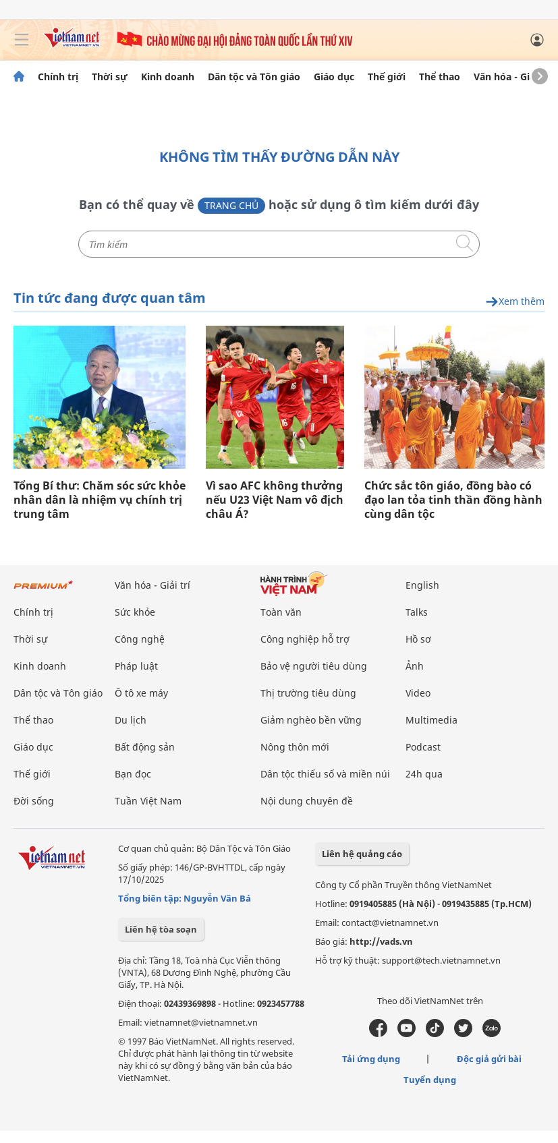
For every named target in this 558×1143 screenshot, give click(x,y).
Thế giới (387, 77)
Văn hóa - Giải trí (512, 77)
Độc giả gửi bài (489, 1059)
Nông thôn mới (294, 746)
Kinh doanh (167, 77)
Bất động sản (145, 746)
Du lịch (130, 719)
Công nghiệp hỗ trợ (305, 639)
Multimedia (431, 719)
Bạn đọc (133, 773)
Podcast (423, 746)
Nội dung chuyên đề (306, 800)
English (422, 585)
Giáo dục (334, 77)
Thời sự (110, 77)
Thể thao (439, 77)
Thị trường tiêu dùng (308, 692)
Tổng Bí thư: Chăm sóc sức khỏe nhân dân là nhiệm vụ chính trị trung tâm (99, 500)
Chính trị (58, 77)
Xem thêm (515, 301)
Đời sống (33, 800)
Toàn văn (281, 612)
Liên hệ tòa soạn (161, 929)
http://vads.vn (381, 941)
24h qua (424, 773)
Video (418, 692)
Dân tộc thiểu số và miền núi (325, 773)
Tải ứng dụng (371, 1059)
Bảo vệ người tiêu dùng (313, 666)
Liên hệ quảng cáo (362, 854)
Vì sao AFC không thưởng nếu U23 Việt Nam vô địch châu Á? (274, 500)
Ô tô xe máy (141, 692)
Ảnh (415, 666)
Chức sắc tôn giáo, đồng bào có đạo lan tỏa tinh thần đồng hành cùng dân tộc (453, 500)
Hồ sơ (418, 639)
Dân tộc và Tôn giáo (254, 77)
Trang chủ (231, 205)
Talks (417, 612)
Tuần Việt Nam (148, 800)
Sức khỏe (135, 612)
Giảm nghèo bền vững (311, 719)
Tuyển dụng (429, 1080)
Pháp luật (136, 666)
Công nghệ (140, 639)
